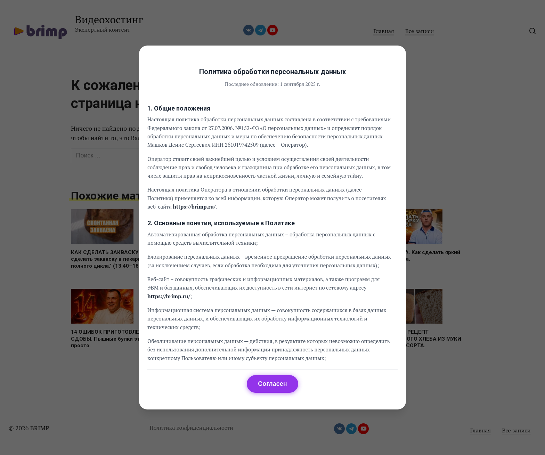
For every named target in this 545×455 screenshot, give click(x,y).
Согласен (272, 383)
